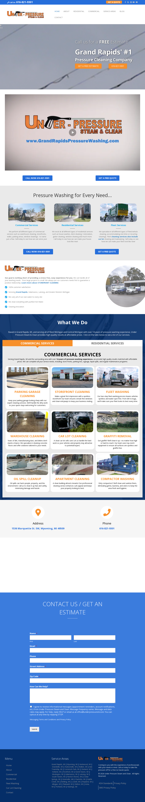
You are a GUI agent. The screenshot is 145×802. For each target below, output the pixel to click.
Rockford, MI (68, 772)
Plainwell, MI (68, 784)
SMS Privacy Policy (107, 787)
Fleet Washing (12, 783)
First (31, 641)
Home (57, 11)
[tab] (37, 343)
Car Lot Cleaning (13, 788)
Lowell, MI (76, 781)
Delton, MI (79, 784)
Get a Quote (114, 2)
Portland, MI (60, 787)
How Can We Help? (39, 686)
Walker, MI (83, 767)
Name (33, 633)
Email (33, 646)
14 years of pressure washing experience (74, 359)
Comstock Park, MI (71, 769)
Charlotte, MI (80, 779)
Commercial (94, 11)
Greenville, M (67, 779)
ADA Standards (106, 783)
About (67, 11)
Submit (34, 729)
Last (75, 641)
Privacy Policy (120, 783)
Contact (59, 17)
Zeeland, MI (86, 769)
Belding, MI (65, 781)
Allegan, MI (56, 784)
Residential (78, 11)
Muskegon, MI (57, 774)
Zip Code (35, 676)
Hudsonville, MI (71, 767)
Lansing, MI (84, 774)
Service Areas (109, 11)
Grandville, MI (57, 767)
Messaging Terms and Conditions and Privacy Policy (50, 719)
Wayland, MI (87, 781)
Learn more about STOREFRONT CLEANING (39, 283)
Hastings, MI (72, 787)
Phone (33, 656)
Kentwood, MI (85, 764)
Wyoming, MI (72, 764)
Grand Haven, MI (82, 772)
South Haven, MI (58, 776)
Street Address (38, 666)
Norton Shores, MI (74, 776)
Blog (122, 11)
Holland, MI (56, 772)
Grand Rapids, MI (58, 764)
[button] (72, 132)
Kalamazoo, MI (71, 774)
